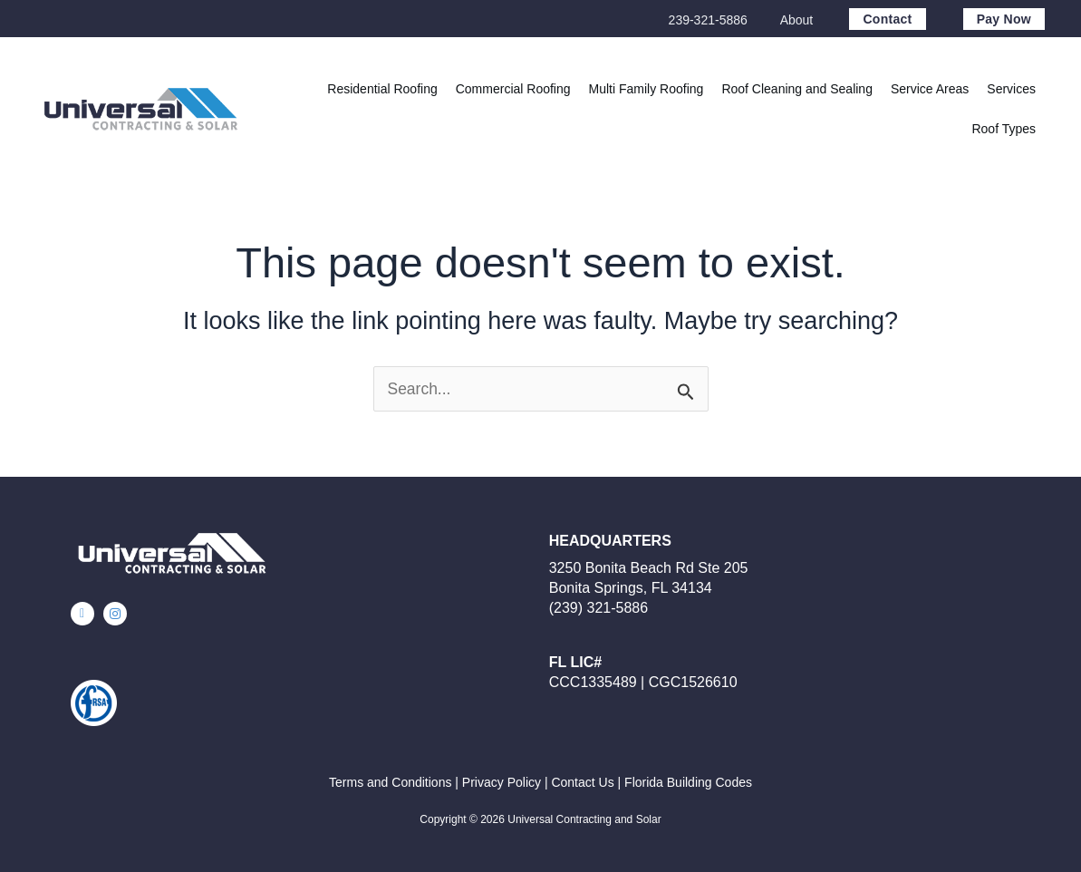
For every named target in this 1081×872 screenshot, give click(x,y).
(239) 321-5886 (598, 607)
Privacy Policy (501, 782)
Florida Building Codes (688, 782)
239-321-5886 (708, 20)
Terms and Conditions (390, 782)
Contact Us (582, 782)
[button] (930, 89)
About (797, 20)
